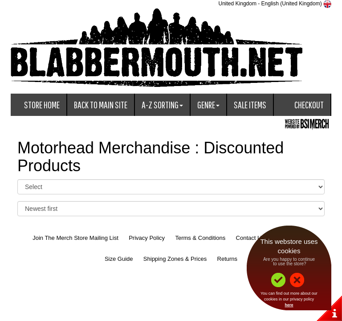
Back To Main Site (100, 104)
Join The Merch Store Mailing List (75, 238)
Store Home (42, 104)
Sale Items (250, 104)
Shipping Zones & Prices (175, 258)
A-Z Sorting (162, 104)
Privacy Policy (147, 238)
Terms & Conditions (200, 238)
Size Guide (119, 258)
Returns (227, 258)
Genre (208, 104)
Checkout (309, 104)
